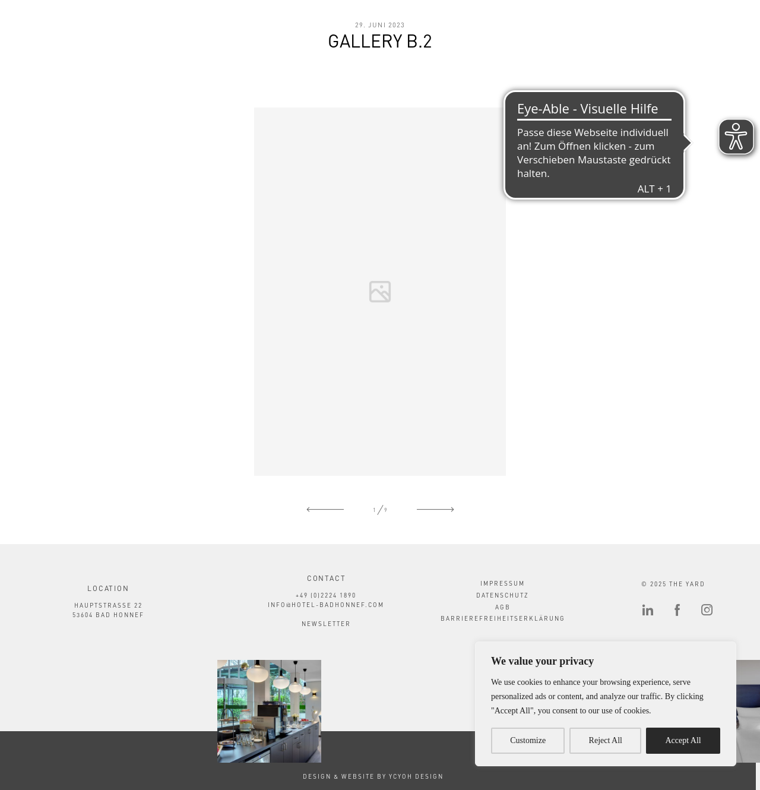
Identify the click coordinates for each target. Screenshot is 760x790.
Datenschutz (502, 595)
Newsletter (326, 623)
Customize (528, 740)
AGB (503, 607)
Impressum (502, 583)
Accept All (683, 740)
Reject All (605, 740)
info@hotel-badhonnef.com (326, 604)
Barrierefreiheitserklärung (503, 618)
